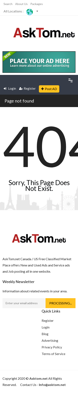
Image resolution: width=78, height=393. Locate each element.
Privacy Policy (52, 347)
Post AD (49, 89)
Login (10, 88)
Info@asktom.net (52, 385)
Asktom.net (38, 378)
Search (8, 4)
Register (27, 88)
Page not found (19, 100)
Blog (45, 334)
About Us (21, 4)
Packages (36, 4)
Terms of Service (53, 354)
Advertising (50, 340)
